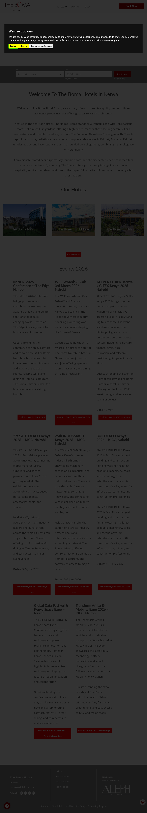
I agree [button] (13, 46)
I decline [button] (23, 46)
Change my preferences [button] (41, 46)
